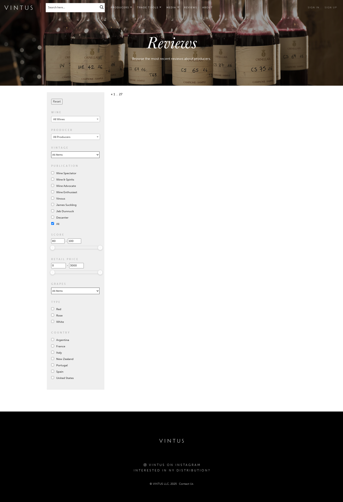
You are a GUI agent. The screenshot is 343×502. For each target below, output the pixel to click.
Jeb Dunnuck (65, 211)
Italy (59, 352)
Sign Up (331, 7)
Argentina (62, 340)
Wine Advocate (66, 186)
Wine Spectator (66, 173)
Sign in (313, 7)
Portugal (62, 365)
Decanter (62, 217)
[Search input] (72, 7)
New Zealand (65, 359)
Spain (59, 371)
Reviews (190, 7)
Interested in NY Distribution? (172, 470)
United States (65, 378)
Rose (59, 315)
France (60, 346)
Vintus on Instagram (172, 465)
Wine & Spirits (65, 179)
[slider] (52, 247)
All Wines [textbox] (59, 119)
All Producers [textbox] (61, 137)
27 (120, 94)
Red (58, 309)
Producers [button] (121, 7)
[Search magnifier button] (102, 7)
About (207, 7)
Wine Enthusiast (66, 192)
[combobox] (75, 119)
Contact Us (186, 483)
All (57, 224)
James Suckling (66, 205)
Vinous (60, 198)
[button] (149, 7)
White (60, 321)
